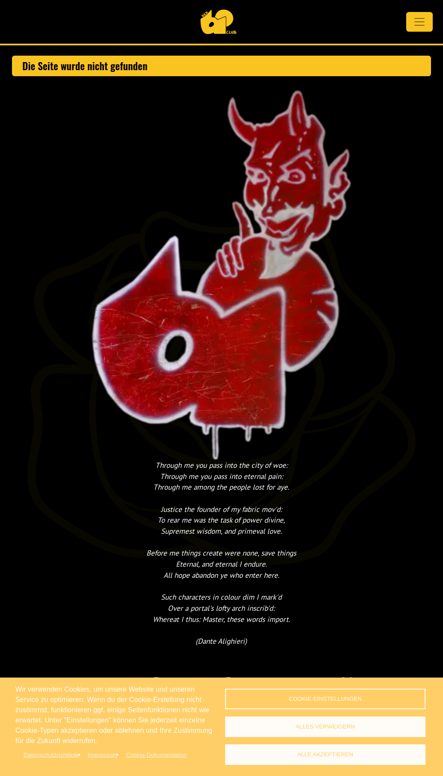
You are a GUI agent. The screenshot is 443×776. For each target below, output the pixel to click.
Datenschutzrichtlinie (51, 755)
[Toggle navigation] (419, 22)
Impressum (102, 755)
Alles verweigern (325, 726)
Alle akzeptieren (325, 754)
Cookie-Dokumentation (156, 755)
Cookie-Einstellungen (325, 699)
